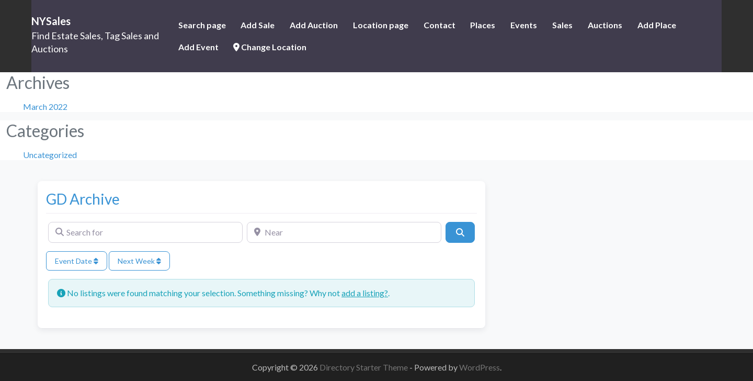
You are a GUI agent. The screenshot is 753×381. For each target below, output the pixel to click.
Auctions (605, 25)
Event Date (76, 260)
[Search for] (145, 232)
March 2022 (45, 106)
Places (482, 25)
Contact (439, 25)
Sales (562, 25)
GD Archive (83, 199)
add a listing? (364, 293)
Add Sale (258, 25)
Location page (380, 25)
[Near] (344, 232)
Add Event (198, 47)
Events (523, 25)
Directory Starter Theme (364, 367)
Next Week (139, 260)
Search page (202, 25)
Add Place (656, 25)
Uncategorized (50, 155)
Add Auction (314, 25)
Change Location (269, 47)
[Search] (460, 232)
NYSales (51, 21)
